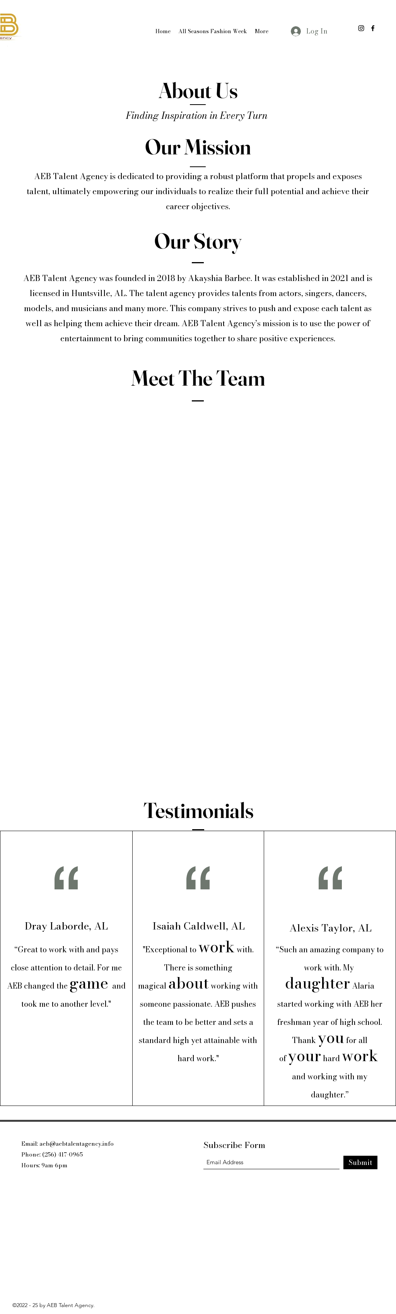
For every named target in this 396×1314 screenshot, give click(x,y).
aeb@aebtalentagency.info (76, 1143)
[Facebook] (373, 28)
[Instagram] (361, 28)
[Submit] (360, 1162)
